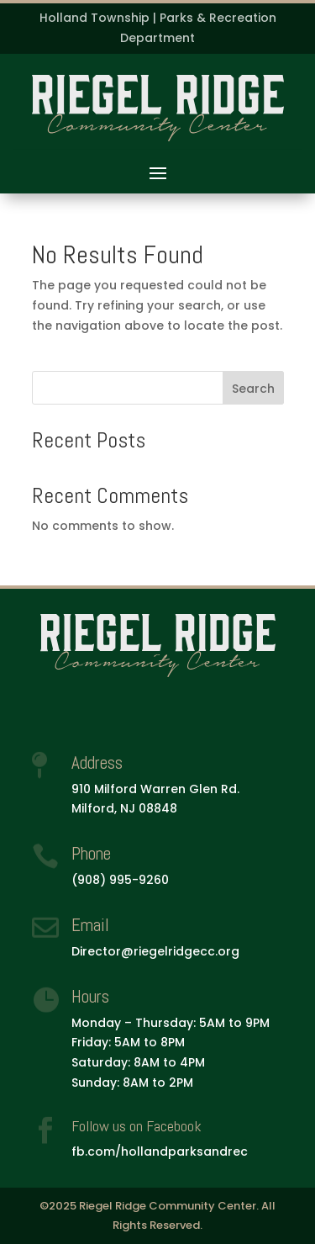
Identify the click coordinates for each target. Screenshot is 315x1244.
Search (253, 388)
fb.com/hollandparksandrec (159, 1151)
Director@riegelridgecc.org (155, 951)
